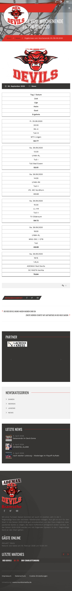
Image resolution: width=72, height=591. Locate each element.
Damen (11, 399)
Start (9, 38)
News (18, 38)
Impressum (6, 576)
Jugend (11, 408)
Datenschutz (20, 576)
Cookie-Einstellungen (38, 576)
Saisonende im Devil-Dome (24, 438)
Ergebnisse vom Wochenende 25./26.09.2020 (36, 24)
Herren (11, 404)
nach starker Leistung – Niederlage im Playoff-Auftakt (36, 456)
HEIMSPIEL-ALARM (21, 447)
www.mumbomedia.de (21, 582)
